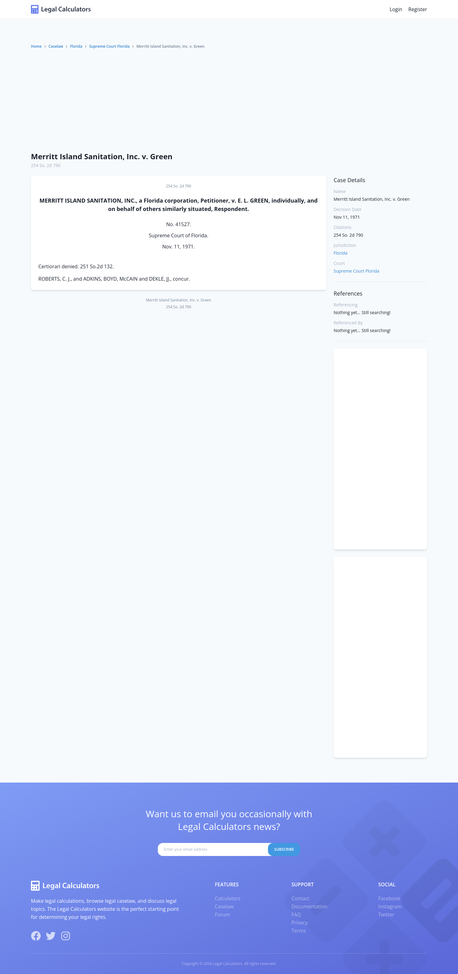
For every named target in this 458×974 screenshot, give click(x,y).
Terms (299, 930)
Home (36, 46)
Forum (222, 914)
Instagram (389, 906)
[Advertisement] (229, 100)
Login (396, 9)
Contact (300, 898)
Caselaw (56, 46)
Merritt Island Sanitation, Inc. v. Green (101, 156)
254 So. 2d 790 (45, 165)
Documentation (309, 906)
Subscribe (284, 849)
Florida (76, 46)
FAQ (296, 914)
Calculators (227, 898)
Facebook (389, 898)
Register (417, 9)
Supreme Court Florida (109, 46)
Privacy (300, 922)
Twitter (386, 914)
